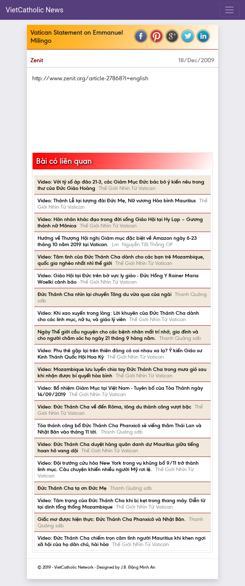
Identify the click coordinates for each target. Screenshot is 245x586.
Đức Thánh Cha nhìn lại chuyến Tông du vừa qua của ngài (104, 294)
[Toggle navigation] (229, 10)
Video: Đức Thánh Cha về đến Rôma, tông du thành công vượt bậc (114, 407)
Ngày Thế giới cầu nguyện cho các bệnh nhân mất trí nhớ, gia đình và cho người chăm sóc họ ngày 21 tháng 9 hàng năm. (118, 335)
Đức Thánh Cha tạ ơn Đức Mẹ (72, 488)
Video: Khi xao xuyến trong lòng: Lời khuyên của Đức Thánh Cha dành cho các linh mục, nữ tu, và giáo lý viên (118, 316)
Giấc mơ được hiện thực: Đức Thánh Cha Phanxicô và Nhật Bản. (112, 519)
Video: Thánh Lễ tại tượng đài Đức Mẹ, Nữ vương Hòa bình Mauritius (117, 200)
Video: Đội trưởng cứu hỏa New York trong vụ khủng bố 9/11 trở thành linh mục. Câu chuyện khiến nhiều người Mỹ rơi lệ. (118, 466)
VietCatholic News (34, 10)
